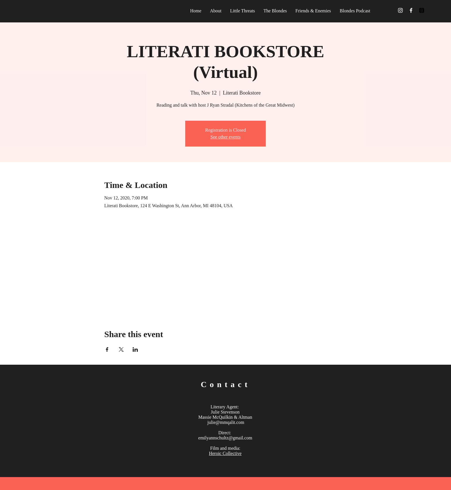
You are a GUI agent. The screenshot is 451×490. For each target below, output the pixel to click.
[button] (313, 10)
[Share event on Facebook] (107, 349)
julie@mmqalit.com (225, 422)
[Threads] (421, 10)
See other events (226, 136)
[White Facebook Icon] (411, 10)
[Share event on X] (121, 349)
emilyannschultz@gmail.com (225, 437)
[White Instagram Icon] (400, 10)
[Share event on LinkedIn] (135, 349)
